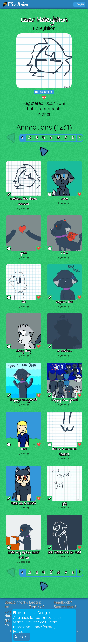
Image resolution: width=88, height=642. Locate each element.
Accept (21, 637)
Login (79, 4)
